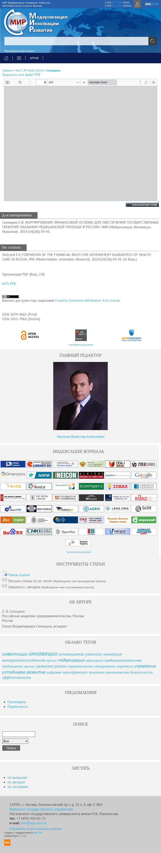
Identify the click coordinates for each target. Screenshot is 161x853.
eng (148, 4)
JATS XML (9, 283)
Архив (34, 58)
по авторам (16, 782)
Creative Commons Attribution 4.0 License (87, 300)
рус (156, 4)
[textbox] (80, 41)
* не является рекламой (80, 344)
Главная (7, 70)
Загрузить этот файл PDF (21, 74)
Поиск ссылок (19, 575)
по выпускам (17, 777)
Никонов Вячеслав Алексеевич (80, 436)
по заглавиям (18, 786)
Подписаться (17, 706)
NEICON (38, 832)
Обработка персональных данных (35, 828)
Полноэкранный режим (138, 205)
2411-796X (117, 5)
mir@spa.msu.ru (34, 823)
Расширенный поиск (19, 51)
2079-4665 (117, 2)
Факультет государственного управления (41, 809)
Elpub (22, 835)
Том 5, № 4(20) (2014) (29, 70)
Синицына (53, 70)
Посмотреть (17, 702)
